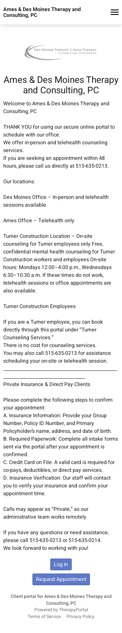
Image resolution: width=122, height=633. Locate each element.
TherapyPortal (73, 610)
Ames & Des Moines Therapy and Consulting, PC (42, 12)
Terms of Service (44, 617)
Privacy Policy (80, 617)
